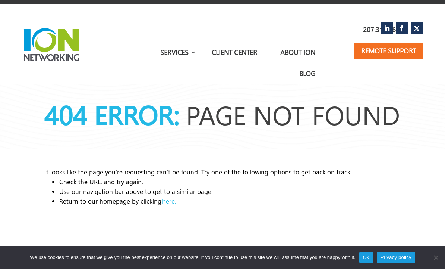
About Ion (297, 53)
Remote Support (388, 50)
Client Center (234, 53)
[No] (435, 257)
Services (174, 52)
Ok (366, 257)
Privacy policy (396, 257)
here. (169, 201)
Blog (307, 73)
